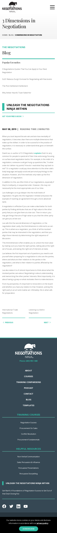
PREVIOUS (7, 322)
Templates (28, 405)
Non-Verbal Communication (28, 456)
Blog (11, 35)
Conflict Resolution (28, 434)
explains (37, 153)
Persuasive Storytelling (28, 473)
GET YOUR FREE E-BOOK (13, 116)
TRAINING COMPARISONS (28, 382)
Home (4, 35)
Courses (28, 376)
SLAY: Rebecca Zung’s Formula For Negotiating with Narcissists (27, 79)
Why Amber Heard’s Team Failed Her (16, 93)
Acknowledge (28, 529)
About (28, 370)
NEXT (47, 322)
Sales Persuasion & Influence (28, 462)
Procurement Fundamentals (28, 439)
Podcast (28, 388)
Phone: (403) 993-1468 (28, 361)
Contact (28, 393)
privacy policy (42, 523)
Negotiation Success (28, 422)
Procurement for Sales (28, 428)
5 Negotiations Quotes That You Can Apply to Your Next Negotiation (24, 71)
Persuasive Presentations (28, 468)
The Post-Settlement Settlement (15, 86)
